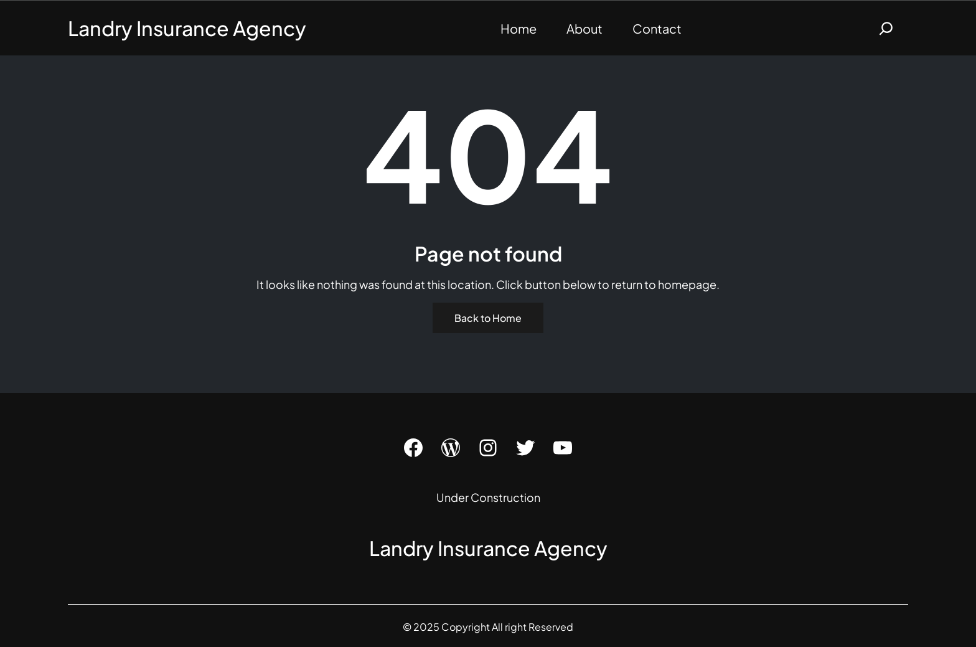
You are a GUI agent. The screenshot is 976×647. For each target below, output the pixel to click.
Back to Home (488, 317)
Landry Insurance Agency (187, 28)
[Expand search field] (886, 28)
